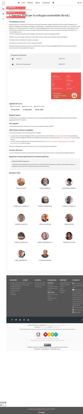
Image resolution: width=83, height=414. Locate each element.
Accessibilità (40, 285)
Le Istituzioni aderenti (30, 285)
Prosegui (41, 412)
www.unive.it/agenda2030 (75, 136)
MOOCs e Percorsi (42, 283)
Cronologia (27, 294)
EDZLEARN (63, 325)
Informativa (65, 285)
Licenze (64, 290)
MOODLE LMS (58, 327)
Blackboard (77, 290)
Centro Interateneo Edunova (74, 325)
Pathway (38, 3)
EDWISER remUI (70, 327)
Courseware (55, 3)
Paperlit (76, 292)
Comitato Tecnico (29, 290)
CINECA (76, 286)
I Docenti (26, 292)
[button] (27, 2)
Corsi (32, 3)
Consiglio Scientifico (29, 288)
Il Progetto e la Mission (30, 283)
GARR (76, 288)
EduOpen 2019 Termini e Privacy (41, 410)
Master (46, 3)
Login (80, 2)
